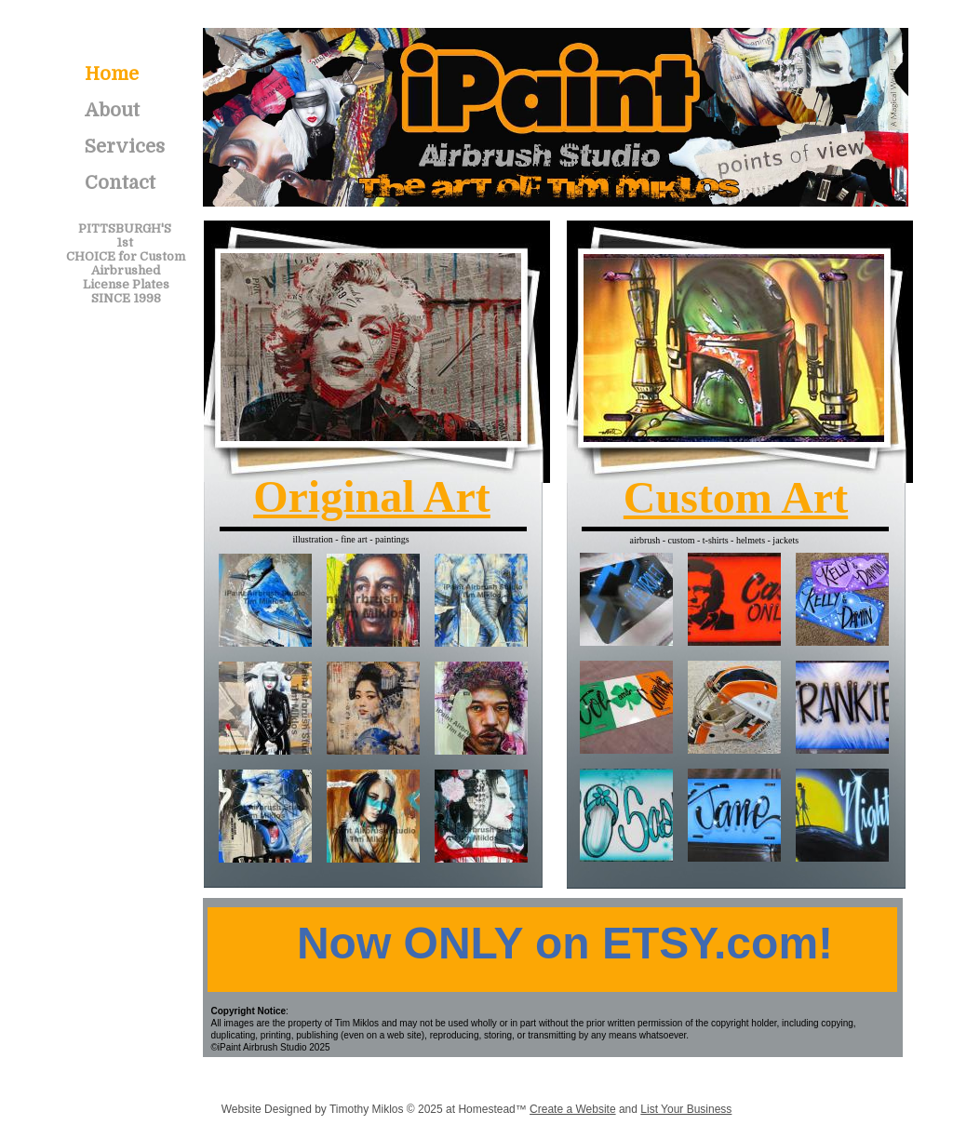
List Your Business (686, 1109)
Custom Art (736, 497)
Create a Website (573, 1109)
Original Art (371, 496)
